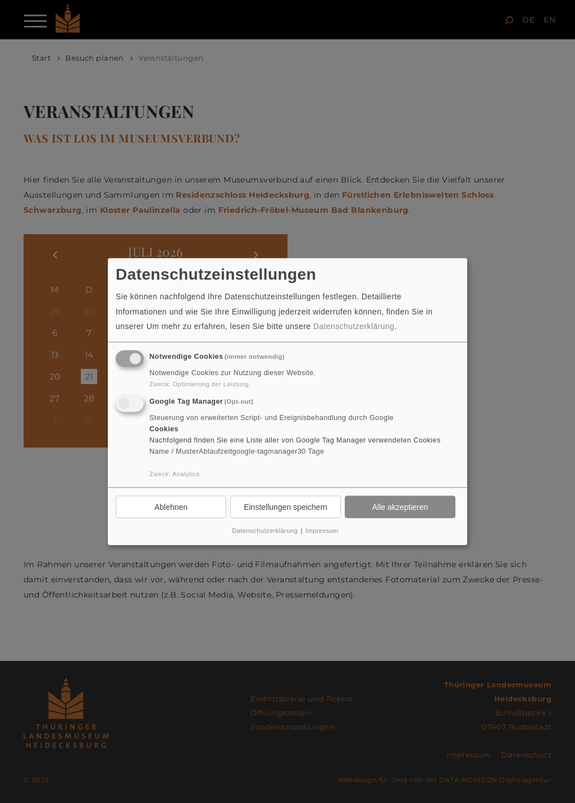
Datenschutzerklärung (354, 326)
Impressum (322, 530)
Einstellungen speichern (285, 506)
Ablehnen (171, 506)
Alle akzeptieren (400, 506)
